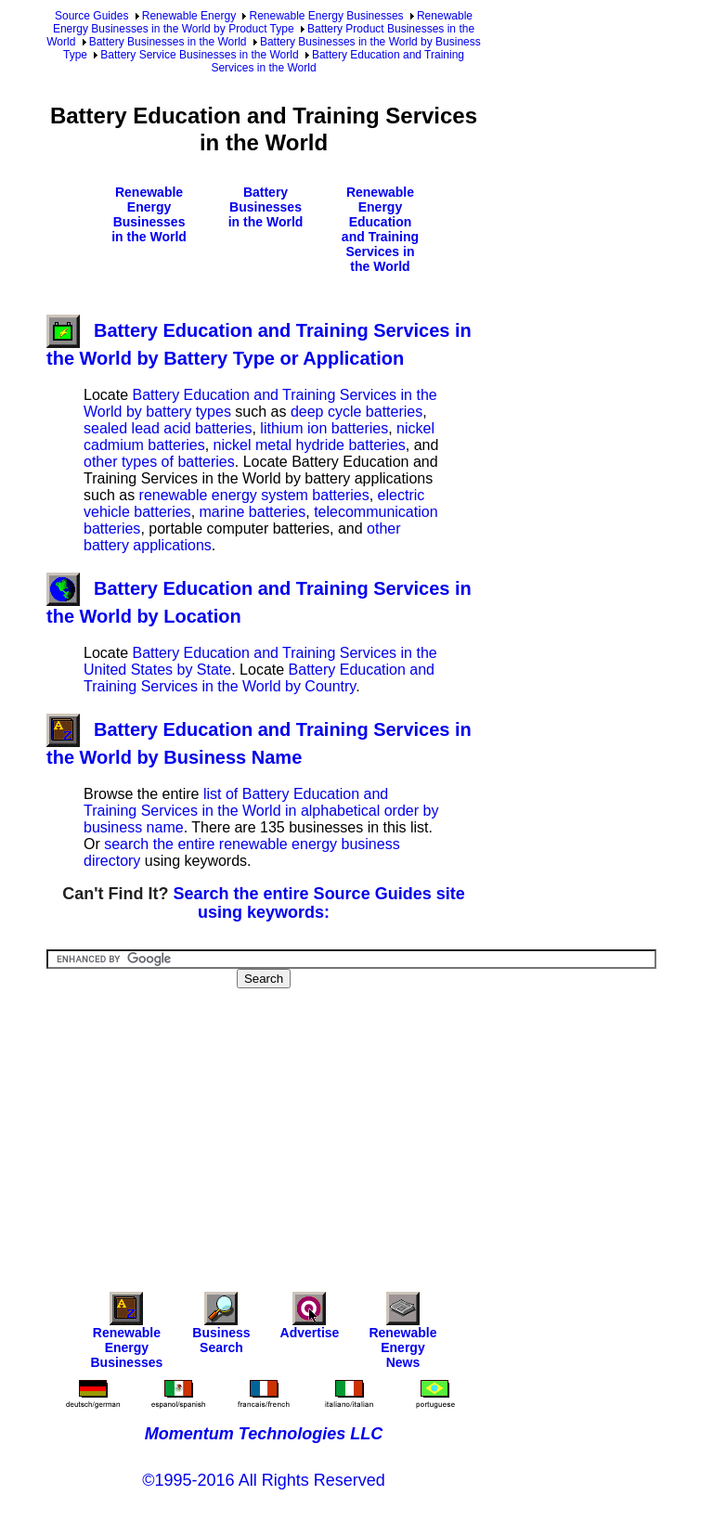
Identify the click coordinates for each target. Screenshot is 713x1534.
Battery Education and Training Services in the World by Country (259, 678)
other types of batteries (159, 462)
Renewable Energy (189, 15)
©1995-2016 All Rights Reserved (263, 1480)
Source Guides (91, 15)
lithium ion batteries (324, 428)
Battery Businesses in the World (168, 41)
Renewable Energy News (402, 1335)
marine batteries (253, 512)
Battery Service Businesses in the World (199, 54)
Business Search (221, 1327)
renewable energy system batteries (254, 495)
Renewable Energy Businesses (326, 15)
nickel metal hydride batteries (310, 445)
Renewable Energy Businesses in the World (149, 214)
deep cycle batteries (356, 411)
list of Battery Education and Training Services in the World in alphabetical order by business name (261, 810)
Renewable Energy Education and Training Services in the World (380, 229)
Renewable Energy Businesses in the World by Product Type (263, 22)
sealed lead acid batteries (168, 428)
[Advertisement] (379, 1127)
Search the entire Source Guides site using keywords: (319, 903)
